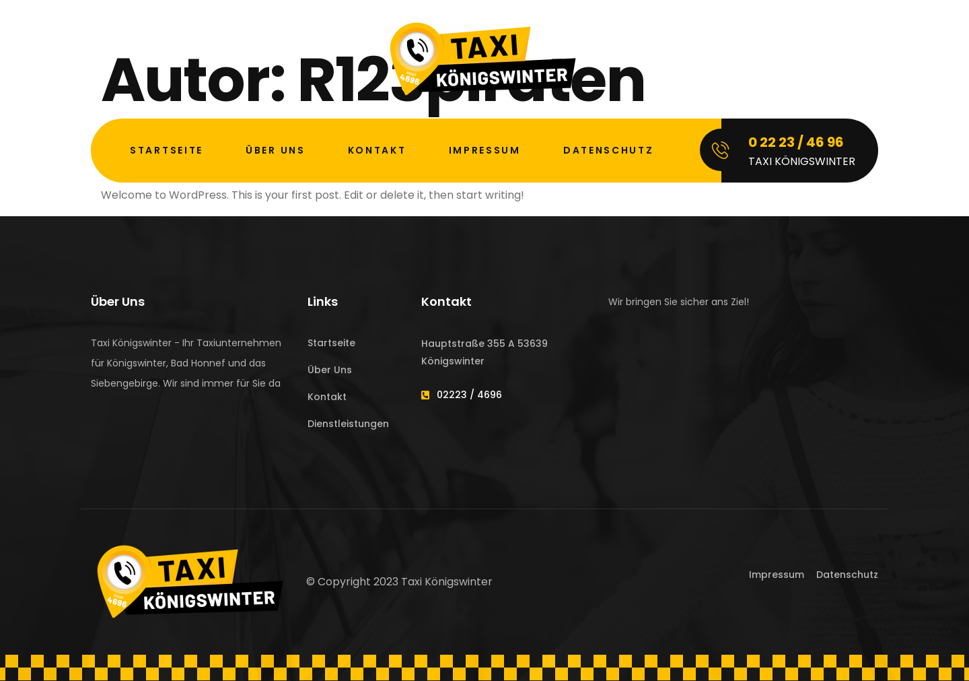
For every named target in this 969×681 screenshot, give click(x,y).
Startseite (166, 150)
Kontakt (377, 150)
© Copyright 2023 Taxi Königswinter (399, 581)
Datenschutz (608, 150)
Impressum (485, 150)
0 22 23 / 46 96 (796, 142)
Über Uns (276, 150)
